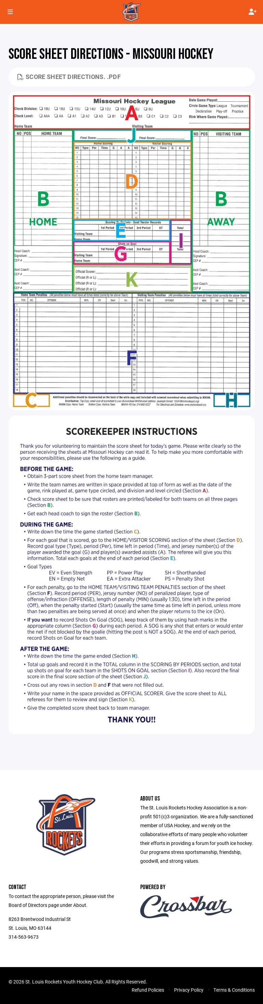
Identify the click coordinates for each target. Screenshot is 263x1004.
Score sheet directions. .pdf (69, 76)
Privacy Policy (188, 990)
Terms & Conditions (234, 990)
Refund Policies (148, 990)
